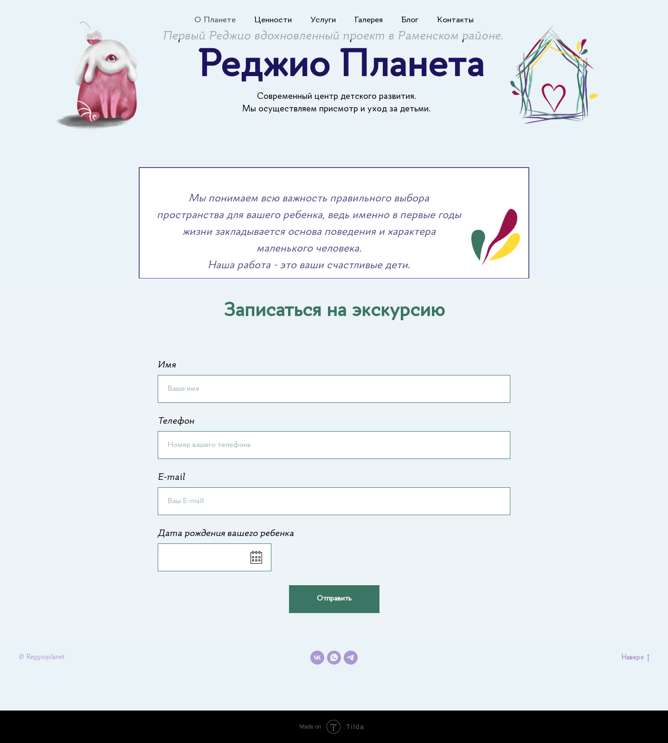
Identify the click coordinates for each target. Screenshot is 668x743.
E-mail (171, 477)
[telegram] (351, 658)
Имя (167, 365)
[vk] (317, 658)
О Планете (215, 20)
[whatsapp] (334, 658)
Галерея (368, 20)
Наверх (635, 658)
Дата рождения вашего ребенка (226, 533)
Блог (409, 20)
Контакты (455, 20)
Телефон (176, 421)
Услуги (323, 20)
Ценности (273, 20)
